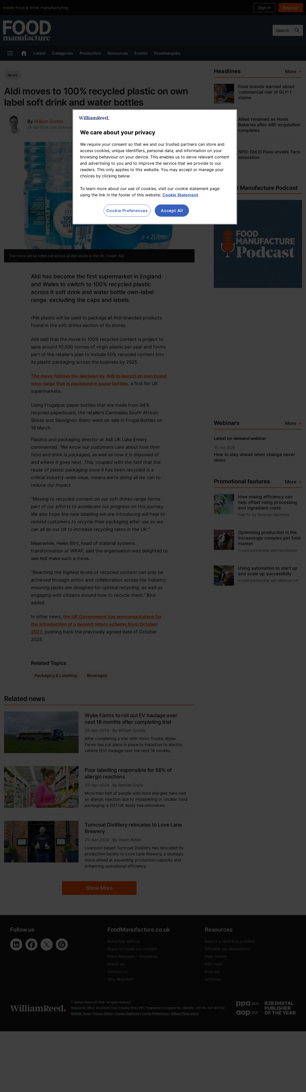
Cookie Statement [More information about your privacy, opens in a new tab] (180, 194)
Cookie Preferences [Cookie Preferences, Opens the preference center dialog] (127, 210)
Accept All (172, 210)
